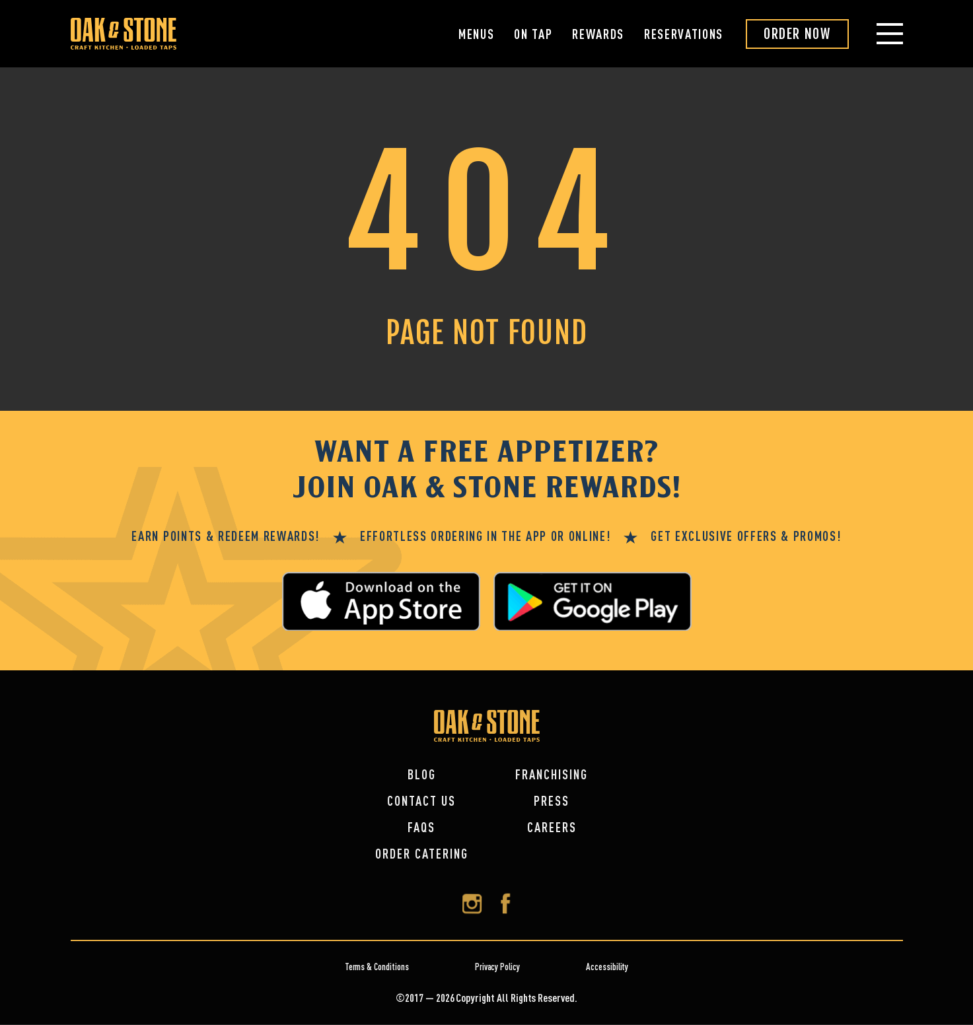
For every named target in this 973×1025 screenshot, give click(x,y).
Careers (552, 827)
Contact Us (421, 800)
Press (551, 800)
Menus (476, 34)
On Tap (533, 34)
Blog (422, 774)
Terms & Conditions (377, 967)
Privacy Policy (497, 967)
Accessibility (607, 967)
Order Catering (421, 853)
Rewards (598, 34)
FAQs (421, 827)
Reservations (683, 34)
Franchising (551, 774)
